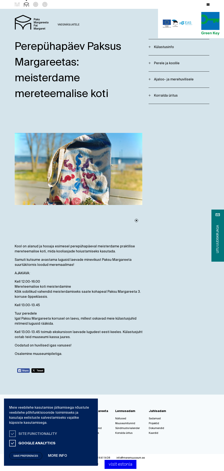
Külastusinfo (164, 47)
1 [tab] (136, 220)
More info (57, 456)
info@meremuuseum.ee (131, 458)
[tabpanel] (78, 169)
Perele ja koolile (167, 63)
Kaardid (153, 433)
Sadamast (155, 418)
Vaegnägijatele (68, 25)
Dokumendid (156, 428)
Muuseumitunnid (125, 423)
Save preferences (25, 456)
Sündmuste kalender (127, 428)
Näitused (120, 418)
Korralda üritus (166, 95)
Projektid (154, 423)
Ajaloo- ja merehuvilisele (174, 79)
